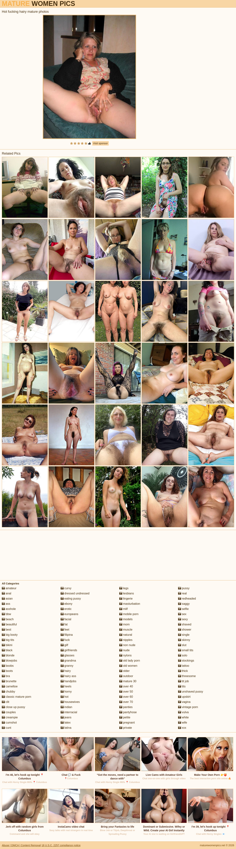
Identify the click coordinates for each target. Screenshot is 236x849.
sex (182, 614)
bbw (6, 614)
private (125, 727)
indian (66, 707)
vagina (184, 701)
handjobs (68, 681)
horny (66, 691)
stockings (186, 660)
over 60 (126, 696)
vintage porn (188, 707)
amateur (9, 588)
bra (6, 676)
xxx (182, 727)
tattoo (183, 665)
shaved (184, 624)
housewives (70, 701)
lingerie (126, 598)
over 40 (126, 686)
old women (128, 665)
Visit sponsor (100, 143)
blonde (8, 655)
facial (66, 619)
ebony (66, 603)
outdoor (126, 676)
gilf (64, 645)
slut (182, 645)
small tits (185, 650)
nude (124, 650)
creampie (10, 717)
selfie (183, 608)
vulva (183, 712)
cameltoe (10, 686)
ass (6, 603)
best (6, 629)
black (7, 650)
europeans (69, 614)
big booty (10, 634)
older (124, 670)
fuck (65, 639)
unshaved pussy (190, 691)
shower (184, 629)
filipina (67, 634)
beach (8, 619)
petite (124, 717)
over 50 (126, 691)
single (184, 634)
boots (7, 670)
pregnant (127, 722)
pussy (184, 588)
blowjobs (9, 660)
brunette (9, 681)
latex (66, 722)
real (182, 593)
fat (64, 624)
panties (126, 707)
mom (124, 624)
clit (5, 701)
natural (125, 634)
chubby (8, 691)
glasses (67, 655)
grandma (68, 660)
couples (9, 712)
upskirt (184, 696)
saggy (184, 603)
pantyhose (128, 712)
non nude (127, 645)
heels (66, 686)
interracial (69, 712)
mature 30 (127, 681)
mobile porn (128, 614)
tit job (183, 681)
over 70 (126, 701)
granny (67, 665)
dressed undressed (75, 593)
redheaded (187, 598)
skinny (184, 639)
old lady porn (129, 660)
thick (183, 670)
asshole (9, 608)
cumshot (9, 722)
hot (65, 696)
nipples (125, 639)
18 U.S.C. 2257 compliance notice (61, 845)
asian (7, 598)
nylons (125, 655)
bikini (7, 645)
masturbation (129, 603)
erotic (66, 608)
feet (65, 629)
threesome (187, 676)
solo (182, 655)
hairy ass (68, 676)
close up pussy (13, 707)
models (126, 619)
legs (124, 588)
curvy (66, 588)
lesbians (126, 593)
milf (123, 608)
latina (66, 727)
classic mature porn (16, 696)
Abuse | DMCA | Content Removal (21, 845)
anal (6, 593)
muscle (125, 629)
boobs (8, 665)
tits (182, 686)
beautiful (9, 624)
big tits (8, 639)
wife (182, 722)
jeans (66, 717)
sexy (183, 619)
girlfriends (69, 650)
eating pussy (71, 598)
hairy (66, 670)
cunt (6, 727)
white (183, 717)
